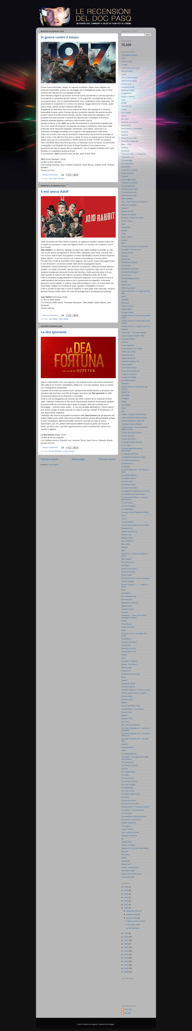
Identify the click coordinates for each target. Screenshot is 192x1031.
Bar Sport (125, 119)
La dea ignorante (53, 332)
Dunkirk (124, 240)
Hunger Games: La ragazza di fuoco (135, 326)
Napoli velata (126, 575)
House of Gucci (127, 306)
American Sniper (128, 90)
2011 (126, 961)
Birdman (124, 135)
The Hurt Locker (127, 778)
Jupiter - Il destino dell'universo (133, 414)
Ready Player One (128, 652)
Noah (123, 590)
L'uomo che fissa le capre (131, 433)
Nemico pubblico (128, 581)
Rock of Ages (126, 668)
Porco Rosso (126, 624)
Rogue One (126, 671)
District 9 (124, 208)
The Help (125, 775)
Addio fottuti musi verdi (130, 68)
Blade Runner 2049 (129, 138)
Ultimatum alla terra (129, 836)
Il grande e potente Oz (130, 361)
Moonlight (125, 565)
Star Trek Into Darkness (130, 725)
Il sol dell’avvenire (128, 380)
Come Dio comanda (129, 170)
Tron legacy (126, 826)
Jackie (123, 402)
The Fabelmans (127, 762)
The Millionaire (127, 788)
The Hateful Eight (128, 772)
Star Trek (125, 722)
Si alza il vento (127, 699)
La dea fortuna (68, 451)
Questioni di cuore (128, 648)
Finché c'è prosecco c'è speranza (134, 246)
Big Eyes (124, 132)
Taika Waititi (63, 319)
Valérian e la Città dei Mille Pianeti (135, 848)
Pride (123, 630)
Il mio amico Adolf (54, 191)
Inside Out (125, 392)
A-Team (124, 65)
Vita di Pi (124, 851)
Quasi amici (126, 645)
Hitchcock (125, 303)
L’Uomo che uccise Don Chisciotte (135, 525)
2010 (126, 965)
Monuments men (128, 562)
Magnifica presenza (129, 531)
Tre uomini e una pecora (131, 820)
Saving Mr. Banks (128, 684)
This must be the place (130, 804)
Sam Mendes (59, 178)
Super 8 (124, 744)
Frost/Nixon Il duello (129, 262)
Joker (123, 408)
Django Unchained (128, 215)
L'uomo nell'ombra (128, 439)
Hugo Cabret (126, 309)
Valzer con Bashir (128, 845)
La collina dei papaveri (130, 460)
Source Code (126, 712)
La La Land (125, 445)
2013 (126, 954)
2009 (126, 968)
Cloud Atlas (125, 167)
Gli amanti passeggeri (130, 272)
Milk (123, 551)
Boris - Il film (126, 144)
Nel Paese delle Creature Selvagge (135, 578)
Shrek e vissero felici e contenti (133, 693)
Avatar (124, 109)
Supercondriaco (127, 747)
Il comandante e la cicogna (132, 349)
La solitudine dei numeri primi (133, 494)
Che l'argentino (127, 164)
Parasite (124, 612)
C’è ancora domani (128, 192)
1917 (51, 178)
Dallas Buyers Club (129, 195)
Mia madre (125, 544)
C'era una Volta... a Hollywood (133, 154)
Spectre (124, 715)
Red (123, 658)
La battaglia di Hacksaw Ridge (133, 457)
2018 (126, 937)
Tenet (123, 751)
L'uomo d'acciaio (128, 436)
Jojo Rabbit (53, 319)
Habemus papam (128, 288)
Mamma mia (126, 535)
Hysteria (124, 329)
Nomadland (126, 593)
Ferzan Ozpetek (55, 451)
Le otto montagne (128, 506)
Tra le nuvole (126, 813)
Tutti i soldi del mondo (130, 832)
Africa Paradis (127, 71)
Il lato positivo (126, 365)
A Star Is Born (126, 62)
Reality (124, 655)
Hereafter (125, 300)
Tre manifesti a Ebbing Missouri (134, 816)
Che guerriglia (127, 160)
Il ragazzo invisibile (128, 377)
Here (123, 296)
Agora (123, 74)
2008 (126, 972)
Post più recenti (49, 459)
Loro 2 (123, 519)
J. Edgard (125, 398)
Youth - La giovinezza (130, 867)
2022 (126, 901)
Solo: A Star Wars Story (130, 706)
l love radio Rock (128, 877)
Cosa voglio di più (128, 180)
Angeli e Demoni (128, 97)
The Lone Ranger (128, 785)
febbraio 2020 (132, 914)
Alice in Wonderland (129, 78)
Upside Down (126, 842)
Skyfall (124, 703)
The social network (128, 800)
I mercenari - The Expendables (133, 333)
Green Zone (126, 285)
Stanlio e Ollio (126, 719)
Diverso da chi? (127, 211)
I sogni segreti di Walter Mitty (132, 336)
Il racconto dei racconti (130, 371)
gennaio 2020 (132, 918)
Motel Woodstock (128, 572)
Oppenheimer (126, 606)
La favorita (125, 466)
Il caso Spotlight (127, 345)
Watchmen (125, 861)
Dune (123, 234)
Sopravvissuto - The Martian (132, 709)
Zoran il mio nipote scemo (131, 874)
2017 (126, 940)
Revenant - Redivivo (129, 661)
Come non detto (127, 173)
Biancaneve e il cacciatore (131, 129)
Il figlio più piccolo (128, 358)
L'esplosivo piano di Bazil (131, 424)
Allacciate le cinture (129, 81)
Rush (123, 677)
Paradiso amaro (127, 609)
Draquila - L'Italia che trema (132, 218)
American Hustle (128, 87)
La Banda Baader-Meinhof (131, 442)
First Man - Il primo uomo (131, 250)
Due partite (125, 227)
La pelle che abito (128, 485)
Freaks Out (125, 259)
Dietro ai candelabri (129, 205)
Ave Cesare (126, 113)
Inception (125, 384)
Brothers (124, 148)
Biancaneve (126, 125)
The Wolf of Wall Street (130, 794)
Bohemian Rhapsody (129, 141)
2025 (126, 890)
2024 (126, 894)
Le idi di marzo (127, 503)
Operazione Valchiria (129, 603)
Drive (123, 224)
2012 (126, 958)
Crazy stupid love (128, 186)
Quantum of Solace (129, 642)
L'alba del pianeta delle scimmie (134, 418)
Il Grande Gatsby (128, 339)
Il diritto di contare (128, 352)
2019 (126, 933)
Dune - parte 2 (127, 237)
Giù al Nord (125, 266)
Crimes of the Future (129, 189)
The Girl (124, 769)
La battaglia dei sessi (129, 454)
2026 (126, 887)
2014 (126, 951)
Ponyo (123, 621)
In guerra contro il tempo (60, 37)
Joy (122, 411)
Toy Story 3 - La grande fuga (132, 810)
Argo (123, 100)
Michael (124, 547)
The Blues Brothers (129, 754)
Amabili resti (126, 84)
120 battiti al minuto (129, 55)
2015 (126, 947)
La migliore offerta (128, 478)
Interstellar (125, 395)
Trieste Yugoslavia (128, 823)
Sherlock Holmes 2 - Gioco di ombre (135, 690)
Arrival (123, 103)
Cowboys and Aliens (129, 183)
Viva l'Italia (125, 855)
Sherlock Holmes (128, 687)
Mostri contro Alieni (129, 569)
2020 (126, 908)
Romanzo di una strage (130, 674)
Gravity (124, 282)
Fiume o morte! (127, 253)
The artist (125, 797)
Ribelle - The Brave (129, 664)
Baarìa (124, 116)
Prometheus (126, 639)
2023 (126, 897)
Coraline (124, 176)
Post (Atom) (53, 465)
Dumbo (124, 231)
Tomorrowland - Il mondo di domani (135, 807)
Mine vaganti (126, 559)
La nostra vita (126, 481)
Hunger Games (127, 312)
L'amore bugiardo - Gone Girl (133, 421)
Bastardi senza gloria (129, 122)
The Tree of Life (127, 791)
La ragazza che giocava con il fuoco (135, 491)
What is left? (126, 864)
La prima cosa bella (129, 488)
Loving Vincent (127, 522)
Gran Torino (126, 275)
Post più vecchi (106, 459)
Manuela (127, 1013)
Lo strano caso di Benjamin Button (135, 512)
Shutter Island (126, 696)
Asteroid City (126, 106)
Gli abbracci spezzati (129, 269)
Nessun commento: (51, 175)
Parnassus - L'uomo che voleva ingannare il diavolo (133, 616)
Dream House (126, 221)
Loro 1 (123, 515)
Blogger (111, 1024)
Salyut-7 (124, 680)
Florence (124, 256)
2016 (126, 944)
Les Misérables (127, 509)
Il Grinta (124, 342)
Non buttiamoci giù (128, 596)
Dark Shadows (127, 199)
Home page (78, 459)
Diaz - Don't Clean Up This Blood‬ (134, 202)
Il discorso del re (127, 355)
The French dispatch (129, 765)
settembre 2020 (132, 911)
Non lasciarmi (126, 600)
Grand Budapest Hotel (130, 278)
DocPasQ (128, 1009)
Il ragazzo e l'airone (129, 374)
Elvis (123, 243)
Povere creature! (128, 627)
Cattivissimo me (127, 157)
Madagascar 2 (127, 528)
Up (122, 839)
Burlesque (125, 151)
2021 (126, 904)
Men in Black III (127, 541)
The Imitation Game (129, 781)
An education (126, 93)
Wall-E (124, 858)
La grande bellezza (129, 475)
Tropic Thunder (127, 829)
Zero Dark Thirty (127, 871)
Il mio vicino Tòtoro (128, 368)
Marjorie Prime (127, 538)
